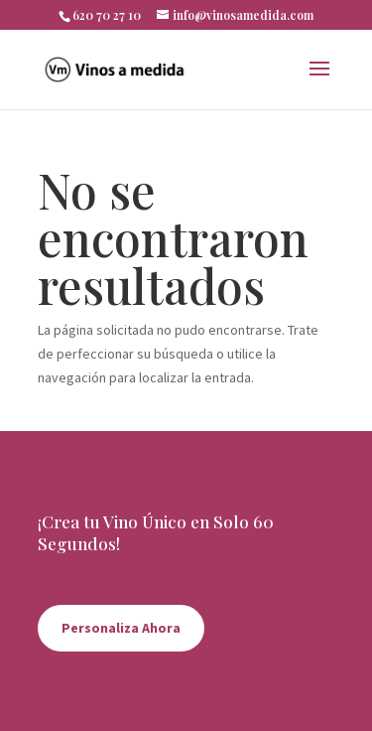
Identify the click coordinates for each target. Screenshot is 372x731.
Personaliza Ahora (121, 628)
